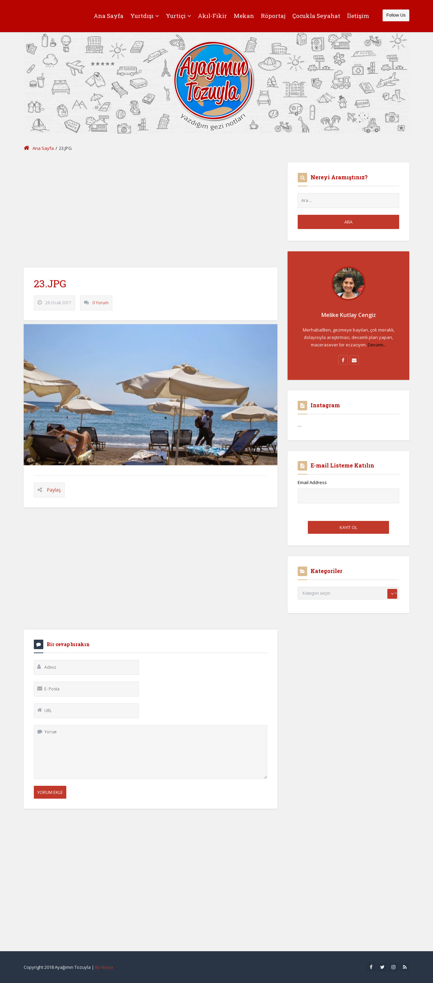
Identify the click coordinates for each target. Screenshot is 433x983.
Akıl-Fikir (212, 16)
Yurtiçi (178, 16)
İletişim (358, 16)
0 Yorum (100, 308)
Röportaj (273, 16)
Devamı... (377, 345)
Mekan (244, 16)
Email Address (312, 482)
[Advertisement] (150, 209)
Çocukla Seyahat (316, 16)
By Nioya (104, 967)
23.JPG (50, 289)
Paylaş (54, 495)
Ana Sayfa (108, 16)
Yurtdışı (144, 16)
